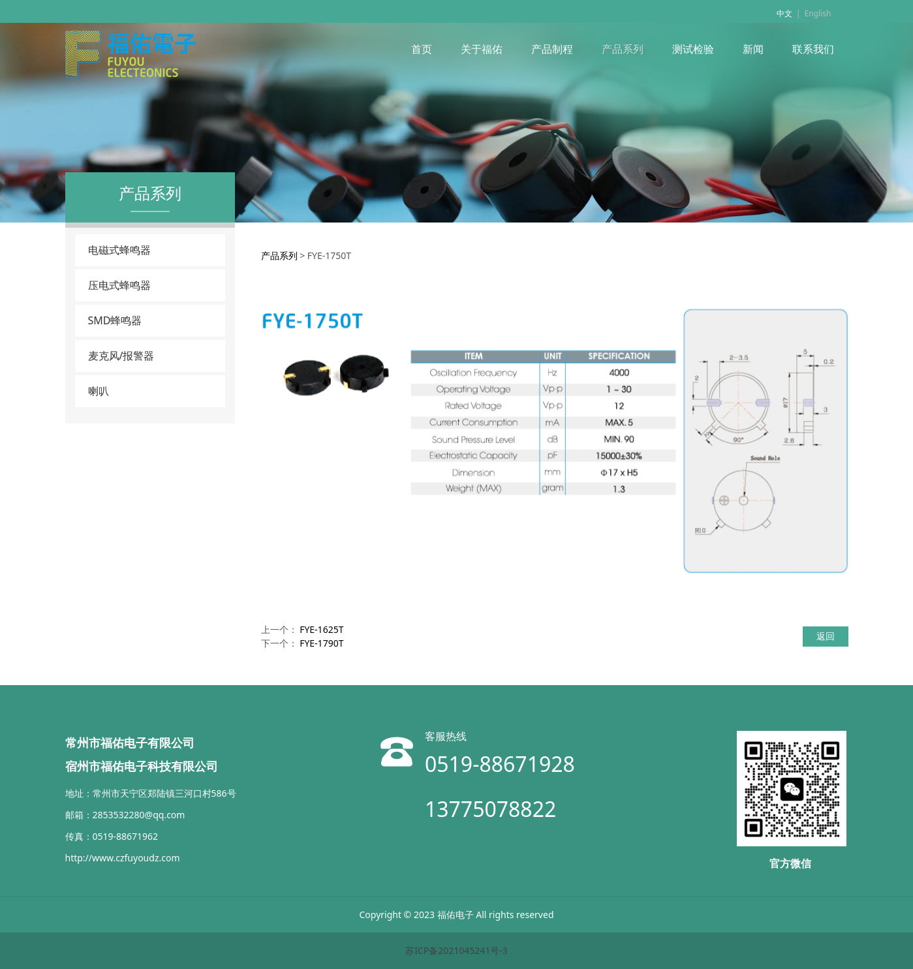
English (818, 13)
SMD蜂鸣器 (115, 320)
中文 (784, 13)
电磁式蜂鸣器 (119, 250)
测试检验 (693, 49)
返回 (825, 636)
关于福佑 (482, 49)
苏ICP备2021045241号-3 (456, 950)
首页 (421, 49)
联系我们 (813, 49)
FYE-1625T (321, 629)
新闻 (753, 49)
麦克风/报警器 (121, 355)
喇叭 (98, 391)
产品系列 (622, 49)
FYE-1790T (321, 643)
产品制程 (552, 49)
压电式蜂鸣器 (119, 285)
